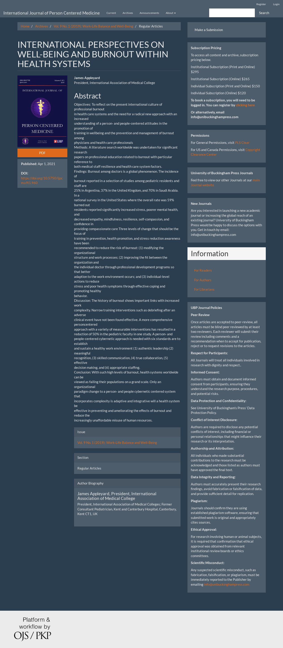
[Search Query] (232, 12)
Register (261, 4)
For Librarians (204, 289)
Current (111, 13)
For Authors (202, 280)
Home (25, 26)
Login (276, 4)
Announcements (149, 13)
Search (264, 13)
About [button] (171, 13)
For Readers (203, 270)
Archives (128, 13)
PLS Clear (242, 143)
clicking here (245, 105)
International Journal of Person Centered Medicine (51, 12)
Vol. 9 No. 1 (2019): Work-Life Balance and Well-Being (93, 26)
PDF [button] (42, 153)
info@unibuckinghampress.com (226, 584)
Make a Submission (209, 30)
